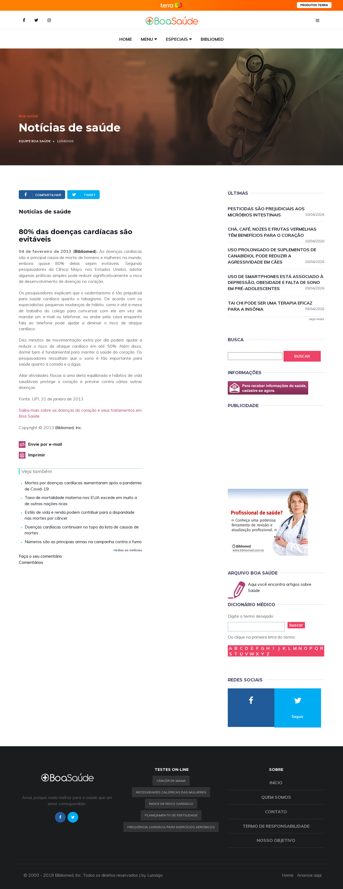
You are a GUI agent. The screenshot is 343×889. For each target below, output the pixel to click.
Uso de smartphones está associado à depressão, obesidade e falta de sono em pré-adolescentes (276, 282)
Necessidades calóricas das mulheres (171, 792)
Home (125, 39)
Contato (276, 811)
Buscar (302, 356)
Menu (147, 39)
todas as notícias (127, 550)
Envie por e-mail (45, 444)
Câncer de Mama (171, 781)
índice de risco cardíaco (171, 804)
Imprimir (36, 454)
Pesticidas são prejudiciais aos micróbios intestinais (276, 211)
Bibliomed (212, 39)
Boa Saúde (28, 116)
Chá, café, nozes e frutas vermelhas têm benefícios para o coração (276, 232)
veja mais (316, 319)
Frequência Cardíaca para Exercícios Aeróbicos (171, 827)
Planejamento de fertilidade (171, 815)
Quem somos (276, 797)
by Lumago (152, 875)
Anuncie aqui (309, 875)
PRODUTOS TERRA (314, 5)
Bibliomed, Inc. (68, 427)
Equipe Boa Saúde (35, 141)
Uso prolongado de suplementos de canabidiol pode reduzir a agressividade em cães (276, 256)
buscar (296, 625)
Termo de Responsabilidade (276, 826)
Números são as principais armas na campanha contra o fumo (83, 541)
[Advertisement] (268, 447)
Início (276, 782)
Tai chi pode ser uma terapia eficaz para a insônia (276, 306)
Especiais (177, 39)
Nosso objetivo (276, 840)
